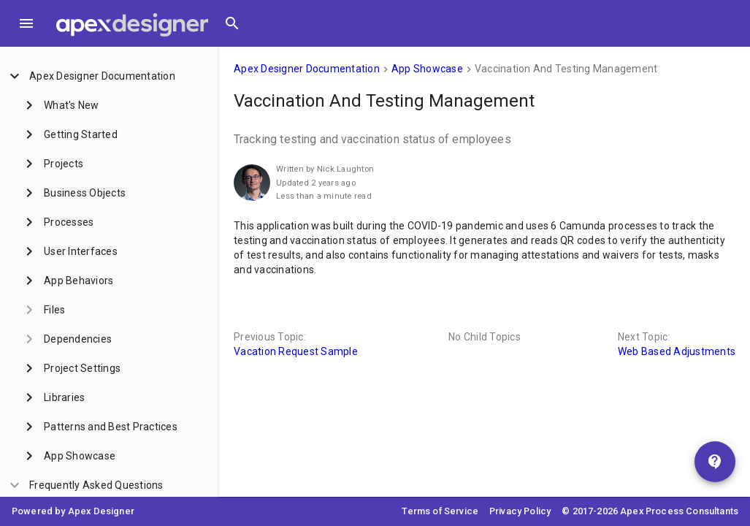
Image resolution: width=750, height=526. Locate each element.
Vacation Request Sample (296, 351)
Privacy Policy (520, 511)
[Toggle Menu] (26, 23)
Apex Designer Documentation (307, 69)
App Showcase (427, 69)
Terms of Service (440, 511)
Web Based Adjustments (676, 351)
